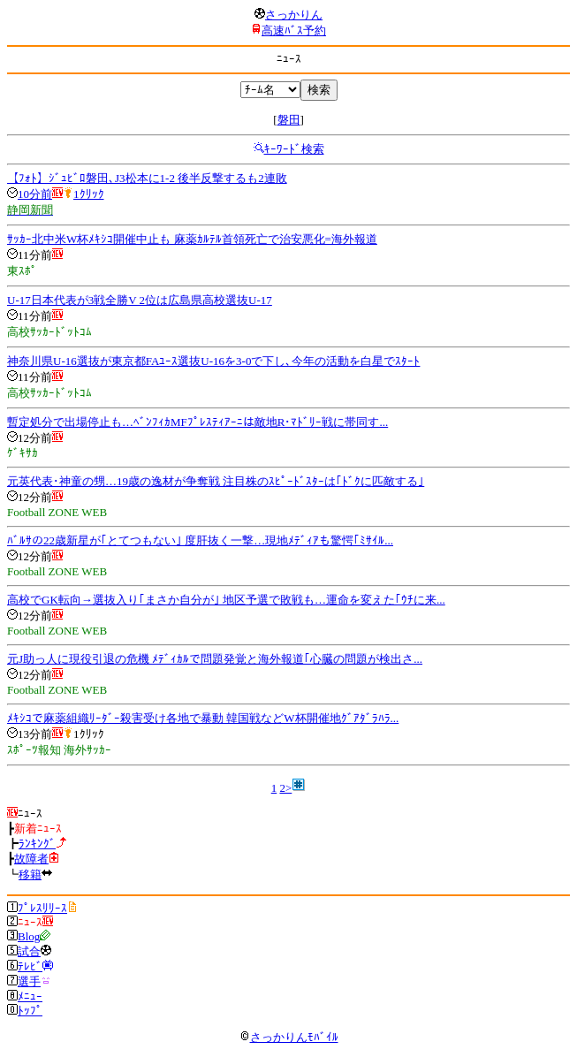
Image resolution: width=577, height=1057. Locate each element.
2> (285, 788)
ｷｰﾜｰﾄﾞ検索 (294, 149)
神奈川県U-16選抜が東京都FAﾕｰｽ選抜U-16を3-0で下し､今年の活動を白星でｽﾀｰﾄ (213, 361)
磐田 (288, 119)
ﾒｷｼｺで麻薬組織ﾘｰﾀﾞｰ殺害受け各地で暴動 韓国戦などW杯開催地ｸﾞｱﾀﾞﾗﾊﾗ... (203, 718)
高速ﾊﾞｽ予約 (294, 30)
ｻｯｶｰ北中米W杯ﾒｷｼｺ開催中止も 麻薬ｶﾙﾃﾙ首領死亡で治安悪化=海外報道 (192, 239)
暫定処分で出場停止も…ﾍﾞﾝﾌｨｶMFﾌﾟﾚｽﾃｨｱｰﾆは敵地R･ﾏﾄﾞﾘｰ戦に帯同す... (197, 422)
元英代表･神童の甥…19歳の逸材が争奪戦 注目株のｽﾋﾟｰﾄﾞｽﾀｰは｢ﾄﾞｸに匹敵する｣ (215, 481)
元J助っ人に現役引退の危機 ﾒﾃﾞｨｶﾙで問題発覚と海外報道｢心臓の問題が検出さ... (214, 658)
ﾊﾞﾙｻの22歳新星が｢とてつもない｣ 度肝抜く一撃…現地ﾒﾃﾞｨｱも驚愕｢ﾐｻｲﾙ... (200, 540)
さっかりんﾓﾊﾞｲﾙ (288, 1037)
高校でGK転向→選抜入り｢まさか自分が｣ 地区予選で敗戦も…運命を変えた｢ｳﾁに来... (226, 599)
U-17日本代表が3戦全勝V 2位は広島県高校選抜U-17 (139, 300)
